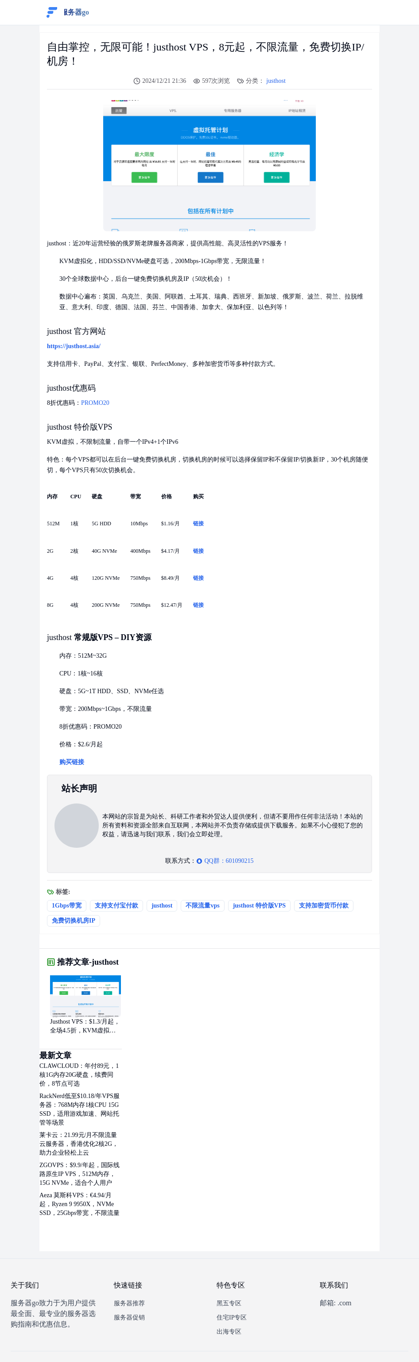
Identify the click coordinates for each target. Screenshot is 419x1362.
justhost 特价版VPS (259, 905)
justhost (276, 81)
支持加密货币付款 (324, 905)
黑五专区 (229, 1303)
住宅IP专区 (232, 1317)
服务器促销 (129, 1317)
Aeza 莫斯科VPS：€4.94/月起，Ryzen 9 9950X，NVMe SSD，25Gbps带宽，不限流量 (79, 1204)
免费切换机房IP (73, 920)
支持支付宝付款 (116, 905)
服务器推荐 (129, 1303)
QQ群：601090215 (224, 861)
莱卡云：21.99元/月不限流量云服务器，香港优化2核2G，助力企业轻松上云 (78, 1144)
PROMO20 (95, 403)
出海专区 (229, 1331)
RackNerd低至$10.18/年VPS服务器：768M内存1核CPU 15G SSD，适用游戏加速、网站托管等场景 (79, 1109)
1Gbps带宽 (66, 905)
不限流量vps (202, 905)
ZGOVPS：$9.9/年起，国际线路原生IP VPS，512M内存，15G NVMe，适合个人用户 (79, 1174)
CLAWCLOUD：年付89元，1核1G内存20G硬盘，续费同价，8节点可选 (79, 1075)
